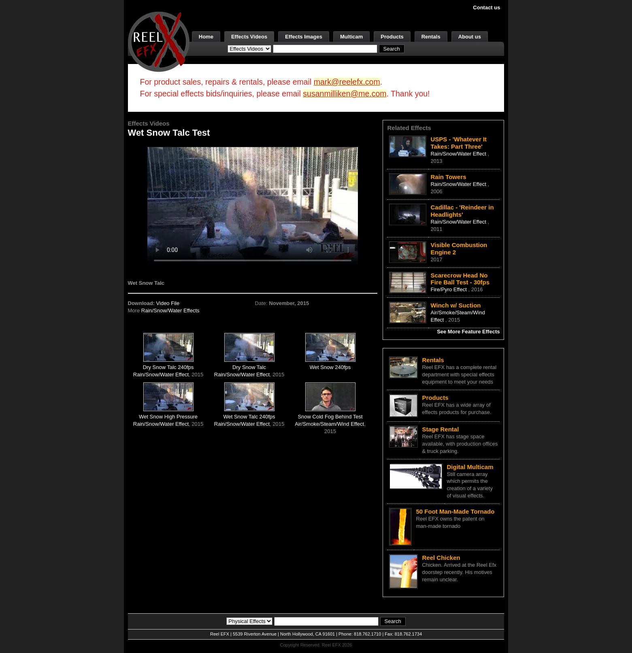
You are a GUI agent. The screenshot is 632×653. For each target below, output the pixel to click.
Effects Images (303, 37)
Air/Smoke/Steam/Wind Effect (329, 424)
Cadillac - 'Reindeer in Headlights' (462, 211)
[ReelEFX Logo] (158, 41)
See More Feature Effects (468, 332)
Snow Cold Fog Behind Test (330, 417)
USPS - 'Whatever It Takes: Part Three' (458, 143)
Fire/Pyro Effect (449, 289)
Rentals (430, 37)
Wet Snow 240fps (330, 367)
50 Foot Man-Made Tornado (455, 511)
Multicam (351, 37)
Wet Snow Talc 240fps (249, 417)
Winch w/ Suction (455, 305)
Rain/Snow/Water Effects (170, 310)
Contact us (486, 7)
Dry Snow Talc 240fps (168, 367)
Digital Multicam (470, 466)
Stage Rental (440, 429)
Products (392, 37)
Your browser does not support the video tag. (252, 206)
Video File (168, 303)
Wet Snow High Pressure (168, 417)
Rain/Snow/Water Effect (161, 374)
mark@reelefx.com (347, 81)
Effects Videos (249, 37)
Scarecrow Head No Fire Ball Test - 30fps (459, 279)
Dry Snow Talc (249, 367)
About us (469, 37)
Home (206, 37)
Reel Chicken (441, 557)
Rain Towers (448, 176)
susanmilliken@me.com (344, 93)
